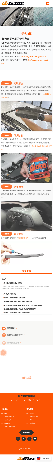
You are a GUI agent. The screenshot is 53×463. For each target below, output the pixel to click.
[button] (47, 3)
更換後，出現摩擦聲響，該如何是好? (15, 298)
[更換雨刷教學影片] (4, 338)
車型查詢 (11, 330)
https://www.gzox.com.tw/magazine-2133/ (33, 57)
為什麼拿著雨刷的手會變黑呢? (13, 283)
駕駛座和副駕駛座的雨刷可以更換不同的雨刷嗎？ (19, 301)
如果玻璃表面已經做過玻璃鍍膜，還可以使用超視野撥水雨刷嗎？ (23, 305)
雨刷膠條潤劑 (23, 258)
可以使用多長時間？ (10, 294)
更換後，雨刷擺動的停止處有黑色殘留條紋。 (17, 312)
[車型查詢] (4, 331)
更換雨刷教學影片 (14, 337)
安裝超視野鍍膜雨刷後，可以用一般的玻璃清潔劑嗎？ (20, 309)
